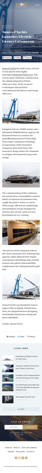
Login (37, 5)
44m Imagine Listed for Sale (25, 397)
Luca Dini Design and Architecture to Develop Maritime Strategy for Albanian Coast (27, 387)
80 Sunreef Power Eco (23, 74)
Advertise (8, 447)
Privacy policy (20, 451)
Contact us (30, 451)
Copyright (11, 451)
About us (17, 447)
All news (21, 409)
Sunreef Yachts (9, 68)
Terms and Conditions (29, 447)
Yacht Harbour (21, 5)
